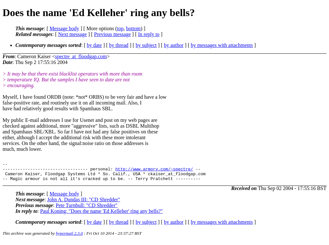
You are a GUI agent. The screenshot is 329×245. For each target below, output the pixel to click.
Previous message (112, 34)
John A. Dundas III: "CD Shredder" (83, 203)
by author (173, 45)
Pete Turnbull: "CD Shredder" (86, 209)
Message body (64, 28)
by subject (146, 45)
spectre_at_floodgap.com (81, 56)
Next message (72, 34)
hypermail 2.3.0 (69, 237)
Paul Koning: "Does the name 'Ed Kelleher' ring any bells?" (101, 215)
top (120, 28)
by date (94, 45)
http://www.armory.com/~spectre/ (154, 171)
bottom (133, 28)
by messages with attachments (222, 45)
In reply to (149, 34)
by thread (119, 45)
